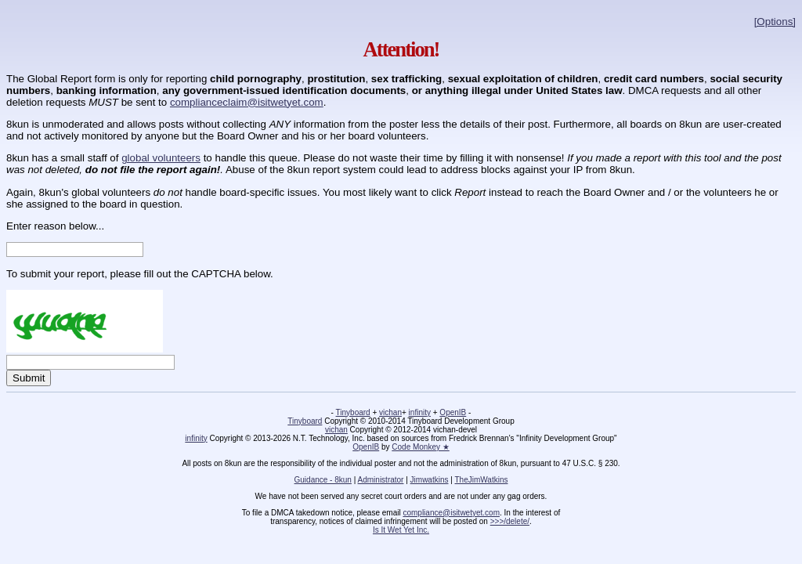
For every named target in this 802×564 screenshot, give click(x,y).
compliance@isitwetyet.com (451, 512)
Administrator (381, 479)
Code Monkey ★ (420, 447)
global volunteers (160, 158)
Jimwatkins (429, 479)
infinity (420, 412)
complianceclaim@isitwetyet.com (246, 102)
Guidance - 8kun (323, 479)
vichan (390, 412)
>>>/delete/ (509, 521)
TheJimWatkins (481, 479)
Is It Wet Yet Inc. (401, 530)
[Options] (775, 21)
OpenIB (452, 412)
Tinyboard (353, 412)
